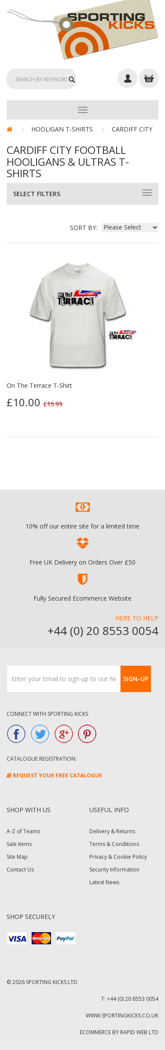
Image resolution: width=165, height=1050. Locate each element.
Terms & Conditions (114, 844)
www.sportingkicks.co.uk (122, 1015)
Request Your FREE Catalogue (54, 775)
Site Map (17, 856)
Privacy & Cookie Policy (118, 856)
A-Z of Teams (23, 831)
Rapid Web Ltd (139, 1032)
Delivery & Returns (112, 831)
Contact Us (20, 869)
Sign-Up (135, 678)
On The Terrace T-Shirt (39, 385)
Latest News (104, 882)
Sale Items (19, 844)
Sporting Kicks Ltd (51, 982)
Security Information (114, 869)
